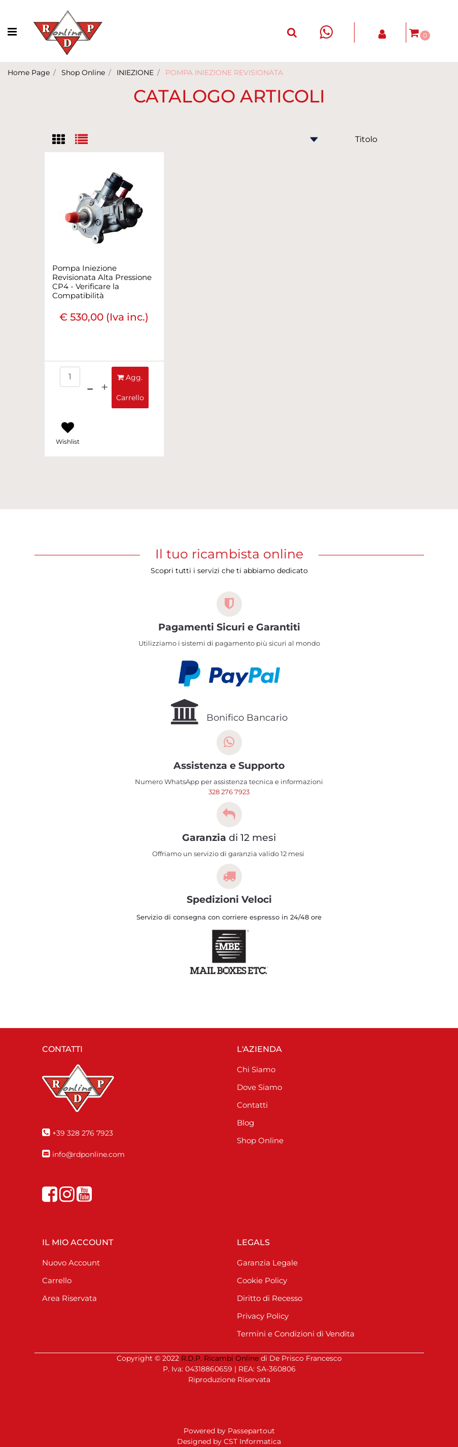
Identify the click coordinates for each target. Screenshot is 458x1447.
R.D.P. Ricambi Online (220, 1358)
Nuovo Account (71, 1262)
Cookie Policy (262, 1280)
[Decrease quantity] (90, 387)
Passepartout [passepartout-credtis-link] (251, 1430)
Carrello (57, 1280)
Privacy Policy (263, 1316)
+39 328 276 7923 (82, 1133)
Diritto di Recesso (269, 1298)
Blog (245, 1122)
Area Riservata (69, 1298)
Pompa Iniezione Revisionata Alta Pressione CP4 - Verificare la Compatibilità (102, 282)
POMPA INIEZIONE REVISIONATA (224, 72)
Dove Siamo (259, 1087)
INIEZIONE (135, 72)
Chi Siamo (256, 1069)
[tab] (63, 140)
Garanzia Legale (267, 1262)
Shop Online (83, 72)
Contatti (252, 1105)
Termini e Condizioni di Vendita (296, 1333)
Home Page (29, 72)
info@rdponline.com (88, 1154)
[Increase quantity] (104, 387)
